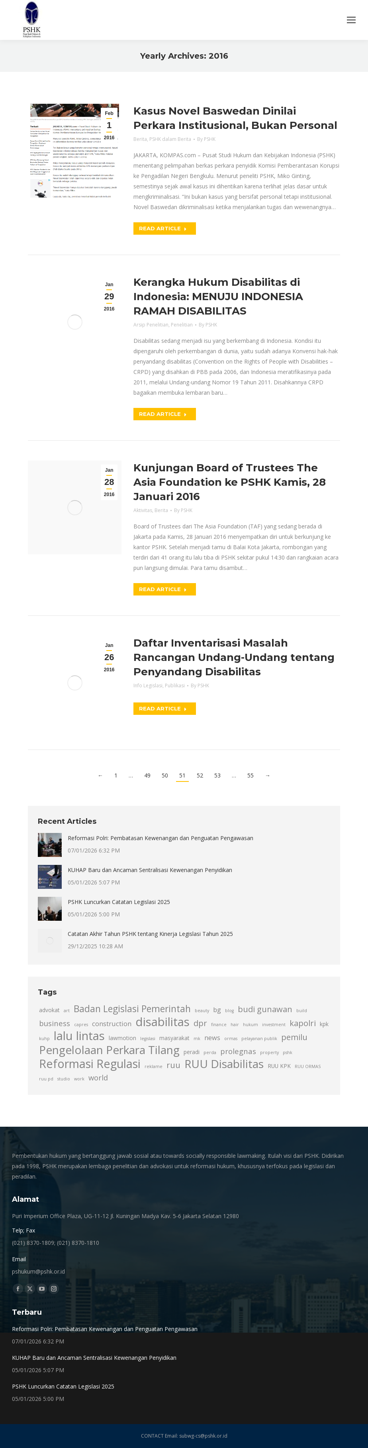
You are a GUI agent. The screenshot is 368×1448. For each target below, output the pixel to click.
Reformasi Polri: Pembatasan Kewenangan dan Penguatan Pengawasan (160, 838)
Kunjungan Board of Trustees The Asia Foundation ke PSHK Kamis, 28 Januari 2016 (229, 482)
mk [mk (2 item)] (197, 1038)
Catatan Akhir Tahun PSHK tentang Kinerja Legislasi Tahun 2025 (150, 934)
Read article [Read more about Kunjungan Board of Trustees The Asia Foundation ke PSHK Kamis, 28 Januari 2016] (163, 589)
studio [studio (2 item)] (63, 1079)
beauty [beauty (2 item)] (202, 1010)
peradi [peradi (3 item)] (192, 1052)
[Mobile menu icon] (351, 20)
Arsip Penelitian (150, 324)
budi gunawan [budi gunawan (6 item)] (265, 1009)
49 (147, 775)
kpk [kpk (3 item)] (324, 1024)
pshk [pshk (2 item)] (287, 1052)
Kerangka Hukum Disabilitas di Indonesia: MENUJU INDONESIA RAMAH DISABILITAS (218, 296)
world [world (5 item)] (98, 1077)
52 (200, 775)
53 (217, 775)
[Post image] (50, 845)
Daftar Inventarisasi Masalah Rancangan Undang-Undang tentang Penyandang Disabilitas (234, 657)
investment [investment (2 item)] (274, 1024)
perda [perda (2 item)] (210, 1052)
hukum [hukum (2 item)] (250, 1024)
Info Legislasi (147, 685)
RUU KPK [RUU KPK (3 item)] (279, 1066)
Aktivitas (142, 510)
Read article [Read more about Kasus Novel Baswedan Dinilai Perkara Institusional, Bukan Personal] (163, 228)
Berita (140, 139)
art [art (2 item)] (67, 1010)
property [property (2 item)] (269, 1052)
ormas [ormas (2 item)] (230, 1038)
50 (165, 775)
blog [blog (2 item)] (229, 1010)
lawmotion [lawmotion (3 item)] (122, 1038)
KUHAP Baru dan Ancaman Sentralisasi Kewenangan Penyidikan (150, 870)
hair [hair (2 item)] (235, 1024)
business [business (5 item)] (54, 1023)
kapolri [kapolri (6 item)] (303, 1023)
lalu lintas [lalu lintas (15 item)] (79, 1036)
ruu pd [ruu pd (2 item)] (46, 1079)
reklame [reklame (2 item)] (153, 1066)
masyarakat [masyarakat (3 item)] (174, 1038)
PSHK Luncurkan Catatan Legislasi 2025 (119, 902)
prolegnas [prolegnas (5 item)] (238, 1051)
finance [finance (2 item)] (219, 1024)
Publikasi (175, 685)
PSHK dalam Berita (170, 139)
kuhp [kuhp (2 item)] (44, 1038)
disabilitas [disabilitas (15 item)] (162, 1022)
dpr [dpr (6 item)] (200, 1023)
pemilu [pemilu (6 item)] (294, 1037)
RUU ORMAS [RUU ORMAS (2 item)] (308, 1066)
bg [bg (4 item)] (217, 1009)
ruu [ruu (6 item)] (173, 1065)
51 (182, 775)
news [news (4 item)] (212, 1037)
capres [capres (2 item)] (81, 1024)
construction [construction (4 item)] (111, 1023)
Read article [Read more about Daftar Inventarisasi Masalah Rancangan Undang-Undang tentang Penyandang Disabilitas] (163, 708)
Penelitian (182, 324)
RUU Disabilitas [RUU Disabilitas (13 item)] (224, 1063)
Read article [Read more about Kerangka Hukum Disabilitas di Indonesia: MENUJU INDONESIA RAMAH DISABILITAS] (163, 414)
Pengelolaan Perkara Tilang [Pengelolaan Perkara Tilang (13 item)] (109, 1049)
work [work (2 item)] (79, 1079)
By (206, 139)
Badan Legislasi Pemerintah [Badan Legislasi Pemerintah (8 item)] (132, 1009)
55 (250, 775)
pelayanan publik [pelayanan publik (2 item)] (259, 1038)
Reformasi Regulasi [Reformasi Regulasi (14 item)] (90, 1063)
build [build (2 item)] (301, 1010)
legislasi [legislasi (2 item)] (147, 1038)
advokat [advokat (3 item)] (49, 1010)
